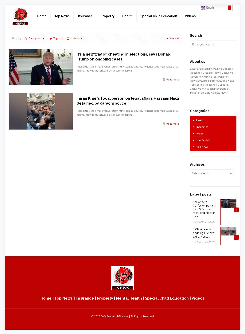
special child (203, 140)
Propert (201, 133)
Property (105, 298)
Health (200, 120)
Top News (202, 146)
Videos (198, 298)
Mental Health (129, 298)
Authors (74, 38)
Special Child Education (167, 298)
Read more (172, 79)
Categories (34, 38)
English (208, 8)
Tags (56, 38)
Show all (172, 38)
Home (46, 298)
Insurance (202, 126)
